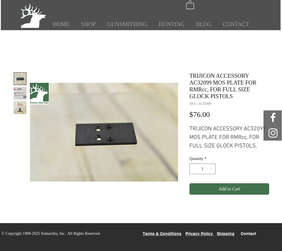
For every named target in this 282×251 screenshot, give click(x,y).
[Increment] (211, 169)
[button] (190, 4)
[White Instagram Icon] (273, 133)
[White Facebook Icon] (273, 117)
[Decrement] (193, 169)
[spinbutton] (202, 169)
